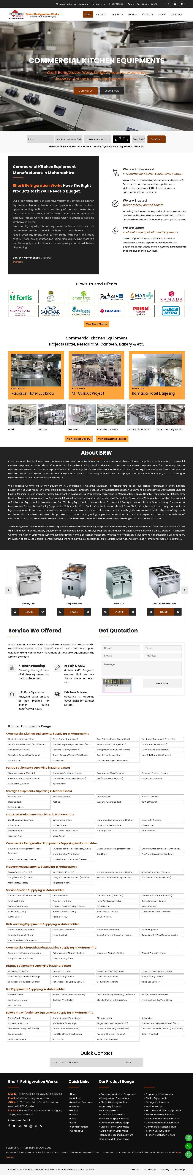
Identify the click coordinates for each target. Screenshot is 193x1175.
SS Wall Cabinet (149, 801)
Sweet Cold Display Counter (110, 971)
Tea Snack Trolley (16, 901)
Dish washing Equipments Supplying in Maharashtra (42, 924)
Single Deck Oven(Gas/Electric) (112, 1023)
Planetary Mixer (104, 1018)
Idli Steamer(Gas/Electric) (154, 744)
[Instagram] (182, 4)
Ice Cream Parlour (62, 796)
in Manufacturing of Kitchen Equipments (150, 232)
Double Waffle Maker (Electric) (67, 773)
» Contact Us (76, 1130)
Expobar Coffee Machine (109, 825)
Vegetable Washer (62, 882)
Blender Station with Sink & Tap (112, 1000)
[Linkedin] (20, 1126)
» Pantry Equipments (110, 1106)
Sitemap (180, 1169)
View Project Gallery (78, 438)
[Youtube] (175, 4)
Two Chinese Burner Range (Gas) (113, 739)
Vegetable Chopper (151, 820)
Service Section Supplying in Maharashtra (35, 890)
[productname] (97, 139)
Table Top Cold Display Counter (157, 971)
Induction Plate (15, 835)
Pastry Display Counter (64, 976)
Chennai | (139, 1152)
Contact (177, 14)
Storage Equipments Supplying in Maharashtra (39, 791)
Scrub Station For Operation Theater (114, 935)
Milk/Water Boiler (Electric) (110, 778)
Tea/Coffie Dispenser (152, 778)
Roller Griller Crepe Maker (65, 830)
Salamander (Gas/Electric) (110, 773)
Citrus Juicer (14, 825)
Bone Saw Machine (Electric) (156, 872)
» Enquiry (73, 1110)
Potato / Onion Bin (150, 796)
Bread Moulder (15, 1034)
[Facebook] (168, 4)
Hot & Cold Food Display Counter (68, 981)
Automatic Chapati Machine (110, 953)
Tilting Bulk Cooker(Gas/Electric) (24, 755)
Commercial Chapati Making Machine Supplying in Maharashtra (51, 947)
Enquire (29, 611)
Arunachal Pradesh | (53, 1152)
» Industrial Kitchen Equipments (161, 1118)
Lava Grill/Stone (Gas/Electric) (156, 755)
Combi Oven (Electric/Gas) (66, 1028)
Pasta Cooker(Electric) (19, 749)
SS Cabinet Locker (17, 807)
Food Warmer (148, 830)
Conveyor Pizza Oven (18, 1023)
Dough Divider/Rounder (19, 1018)
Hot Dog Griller (104, 830)
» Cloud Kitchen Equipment (114, 1126)
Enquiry (162, 14)
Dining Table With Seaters (154, 901)
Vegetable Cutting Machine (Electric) (115, 820)
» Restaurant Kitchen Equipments (162, 1110)
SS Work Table (15, 796)
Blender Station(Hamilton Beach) (69, 994)
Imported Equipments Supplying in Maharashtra (40, 814)
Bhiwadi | (98, 1152)
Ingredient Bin (104, 796)
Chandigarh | (128, 1152)
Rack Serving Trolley (18, 906)
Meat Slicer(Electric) (18, 882)
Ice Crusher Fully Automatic (155, 994)
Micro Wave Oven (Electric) (21, 773)
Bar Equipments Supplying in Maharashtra (35, 989)
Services (132, 14)
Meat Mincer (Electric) (63, 872)
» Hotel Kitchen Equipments (159, 1114)
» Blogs (72, 1118)
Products (117, 14)
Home (88, 14)
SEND (128, 1062)
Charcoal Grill (14, 760)
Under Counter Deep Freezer (22, 859)
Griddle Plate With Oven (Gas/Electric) (26, 744)
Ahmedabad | (12, 1152)
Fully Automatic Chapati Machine (68, 953)
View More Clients (96, 324)
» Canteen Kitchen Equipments (161, 1122)
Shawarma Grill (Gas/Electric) (111, 744)
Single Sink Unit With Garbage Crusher (160, 935)
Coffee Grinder (60, 825)
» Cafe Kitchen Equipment (113, 1130)
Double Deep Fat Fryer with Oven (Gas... (72, 744)
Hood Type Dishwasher (64, 929)
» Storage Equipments (156, 1102)
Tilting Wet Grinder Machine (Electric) (71, 877)
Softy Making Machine (107, 981)
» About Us (75, 1098)
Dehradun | (170, 1152)
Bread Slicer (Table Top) (65, 1023)
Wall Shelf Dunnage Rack (109, 801)
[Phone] (186, 1145)
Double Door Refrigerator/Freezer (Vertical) (24, 850)
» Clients (73, 1114)
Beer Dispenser (15, 830)
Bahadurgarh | (76, 1152)
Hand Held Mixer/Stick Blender (67, 1034)
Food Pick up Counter (107, 911)
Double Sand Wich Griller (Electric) (69, 778)
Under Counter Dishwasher (21, 929)
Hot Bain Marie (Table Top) (110, 895)
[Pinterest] (36, 1126)
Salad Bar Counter (151, 981)
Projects (147, 14)
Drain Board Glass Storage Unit (23, 940)
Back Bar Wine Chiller (63, 1000)
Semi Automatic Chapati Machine (24, 953)
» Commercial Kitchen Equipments (118, 1094)
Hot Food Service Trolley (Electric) (69, 906)
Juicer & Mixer (59, 783)
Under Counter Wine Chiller (66, 854)
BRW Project (18, 388)
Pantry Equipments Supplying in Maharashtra (38, 767)
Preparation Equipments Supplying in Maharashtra (41, 867)
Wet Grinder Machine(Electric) (156, 877)
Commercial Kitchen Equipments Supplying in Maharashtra (47, 733)
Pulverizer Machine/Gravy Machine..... (115, 877)
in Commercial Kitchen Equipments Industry (153, 174)
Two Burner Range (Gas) (109, 755)
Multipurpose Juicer (62, 820)
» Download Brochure (80, 1102)
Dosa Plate (58, 760)
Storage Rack (14, 801)
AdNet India (87, 1169)
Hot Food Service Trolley (64, 911)
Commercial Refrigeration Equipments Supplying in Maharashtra (51, 843)
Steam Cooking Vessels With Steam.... (71, 755)
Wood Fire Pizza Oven (107, 1039)
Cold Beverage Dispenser (20, 820)
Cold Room (102, 854)
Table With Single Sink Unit (20, 935)
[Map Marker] (41, 1126)
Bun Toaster (58, 1039)
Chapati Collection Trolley (20, 958)
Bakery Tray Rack (150, 1034)
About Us (101, 14)
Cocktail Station (15, 994)
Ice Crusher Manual (17, 1000)
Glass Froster (148, 825)
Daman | (161, 1152)
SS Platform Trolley (17, 911)
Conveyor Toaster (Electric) (155, 773)
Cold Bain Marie (60, 895)
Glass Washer (15, 1005)
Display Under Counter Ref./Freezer (70, 859)
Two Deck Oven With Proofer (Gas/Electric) (163, 1028)
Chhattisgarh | (150, 1152)
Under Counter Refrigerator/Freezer (114, 848)
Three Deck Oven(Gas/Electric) (23, 1028)
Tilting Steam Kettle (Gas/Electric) (113, 749)
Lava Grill (119, 603)
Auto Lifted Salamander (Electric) (24, 778)
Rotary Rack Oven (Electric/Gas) (113, 1028)
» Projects (74, 1106)
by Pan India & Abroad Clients (143, 205)
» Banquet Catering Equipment (116, 1134)
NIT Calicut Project (88, 393)
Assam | (66, 1152)
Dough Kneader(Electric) (20, 877)
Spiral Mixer (147, 1018)
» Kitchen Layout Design (157, 1130)
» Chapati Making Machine (113, 1102)
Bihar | (119, 1152)
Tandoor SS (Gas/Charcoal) (66, 749)
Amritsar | (23, 1152)
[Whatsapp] (186, 1136)
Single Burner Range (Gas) (21, 739)
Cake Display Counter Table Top (24, 976)
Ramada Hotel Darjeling (153, 393)
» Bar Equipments (108, 1110)
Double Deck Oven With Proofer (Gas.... (160, 1023)
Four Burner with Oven (164, 603)
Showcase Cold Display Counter (24, 981)
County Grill (28, 603)
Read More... (175, 538)
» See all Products (78, 1126)
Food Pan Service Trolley (109, 901)
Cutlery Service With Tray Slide (156, 911)
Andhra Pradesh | (35, 1152)
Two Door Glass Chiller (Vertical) (157, 854)
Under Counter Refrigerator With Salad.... (161, 848)
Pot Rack (57, 801)
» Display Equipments (155, 1098)
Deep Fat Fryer (74, 603)
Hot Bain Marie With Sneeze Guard (24, 895)
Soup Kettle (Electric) (18, 783)
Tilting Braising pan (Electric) (155, 749)
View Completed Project (112, 438)
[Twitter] (14, 1126)
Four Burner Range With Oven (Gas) (159, 739)
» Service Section (153, 1106)
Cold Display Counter (18, 971)
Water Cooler (14, 916)
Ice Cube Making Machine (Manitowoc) (116, 994)
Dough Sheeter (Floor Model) (67, 1018)
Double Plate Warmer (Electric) (157, 895)
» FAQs (72, 1122)
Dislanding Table (150, 929)
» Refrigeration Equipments (114, 1098)
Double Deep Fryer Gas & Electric (113, 760)
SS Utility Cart (103, 906)
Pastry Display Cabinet (152, 976)
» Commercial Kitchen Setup (160, 1126)
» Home (73, 1094)
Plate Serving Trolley (62, 901)
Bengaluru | (88, 1152)
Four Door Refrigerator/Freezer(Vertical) (72, 848)
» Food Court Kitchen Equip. (114, 1139)
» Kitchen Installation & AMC (159, 1134)
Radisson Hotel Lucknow (33, 393)
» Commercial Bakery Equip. (114, 1122)
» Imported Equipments (112, 1114)
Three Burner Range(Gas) (65, 739)
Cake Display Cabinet (107, 976)
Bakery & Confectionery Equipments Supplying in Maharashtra (49, 1012)
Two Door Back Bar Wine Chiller (157, 1000)
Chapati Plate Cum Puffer (154, 953)
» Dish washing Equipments (114, 1118)
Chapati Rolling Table (63, 958)
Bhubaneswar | (109, 1152)
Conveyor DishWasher (108, 929)
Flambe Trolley (60, 916)
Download (150, 1169)
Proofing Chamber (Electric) (111, 1034)
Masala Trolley (149, 906)
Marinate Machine (17, 1039)
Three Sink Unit (60, 935)
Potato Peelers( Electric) (20, 872)
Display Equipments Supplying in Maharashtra (38, 966)
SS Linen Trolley (104, 916)
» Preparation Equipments (158, 1094)
